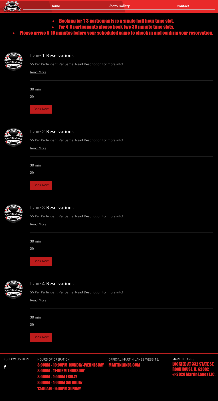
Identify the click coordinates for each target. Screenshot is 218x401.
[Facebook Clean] (5, 367)
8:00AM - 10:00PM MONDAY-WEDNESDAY (70, 364)
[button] (41, 109)
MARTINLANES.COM (124, 364)
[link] (121, 55)
